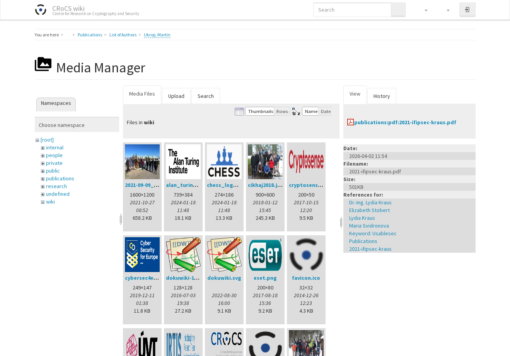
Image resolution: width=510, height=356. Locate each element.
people (54, 155)
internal (54, 147)
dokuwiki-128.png (188, 277)
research (56, 186)
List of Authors (122, 35)
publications (60, 178)
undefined (58, 193)
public (53, 170)
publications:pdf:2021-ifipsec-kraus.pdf (405, 122)
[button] (422, 9)
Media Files (142, 93)
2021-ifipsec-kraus (370, 248)
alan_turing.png (187, 184)
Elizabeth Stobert (369, 210)
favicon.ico (306, 277)
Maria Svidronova (369, 225)
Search (206, 95)
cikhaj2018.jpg (266, 184)
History (382, 95)
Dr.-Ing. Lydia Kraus (370, 202)
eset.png (265, 277)
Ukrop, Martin (157, 35)
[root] (47, 139)
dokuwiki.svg (224, 277)
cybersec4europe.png (153, 277)
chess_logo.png (227, 184)
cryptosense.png (311, 184)
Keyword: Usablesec (373, 233)
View (355, 93)
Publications (90, 35)
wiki (50, 201)
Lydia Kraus (362, 217)
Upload (176, 95)
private (54, 162)
